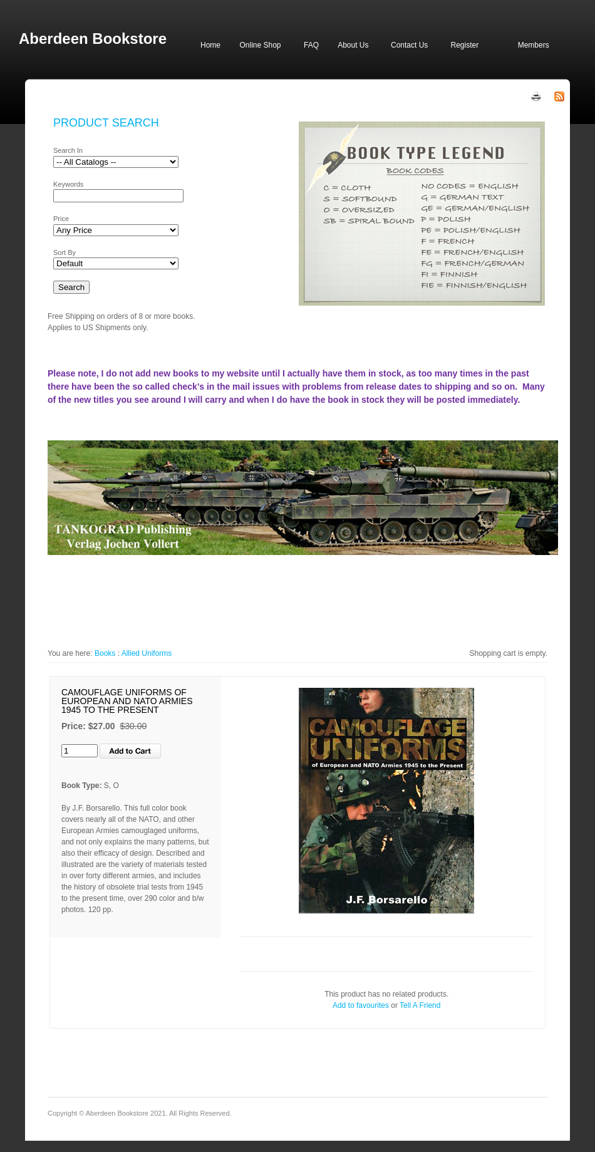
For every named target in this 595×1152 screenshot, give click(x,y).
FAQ (311, 45)
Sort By (64, 252)
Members (533, 45)
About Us (353, 45)
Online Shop (260, 45)
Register (464, 45)
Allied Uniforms (147, 653)
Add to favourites (361, 1005)
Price (61, 218)
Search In (68, 150)
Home (210, 45)
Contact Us (409, 45)
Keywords (68, 184)
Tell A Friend (420, 1005)
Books (105, 653)
